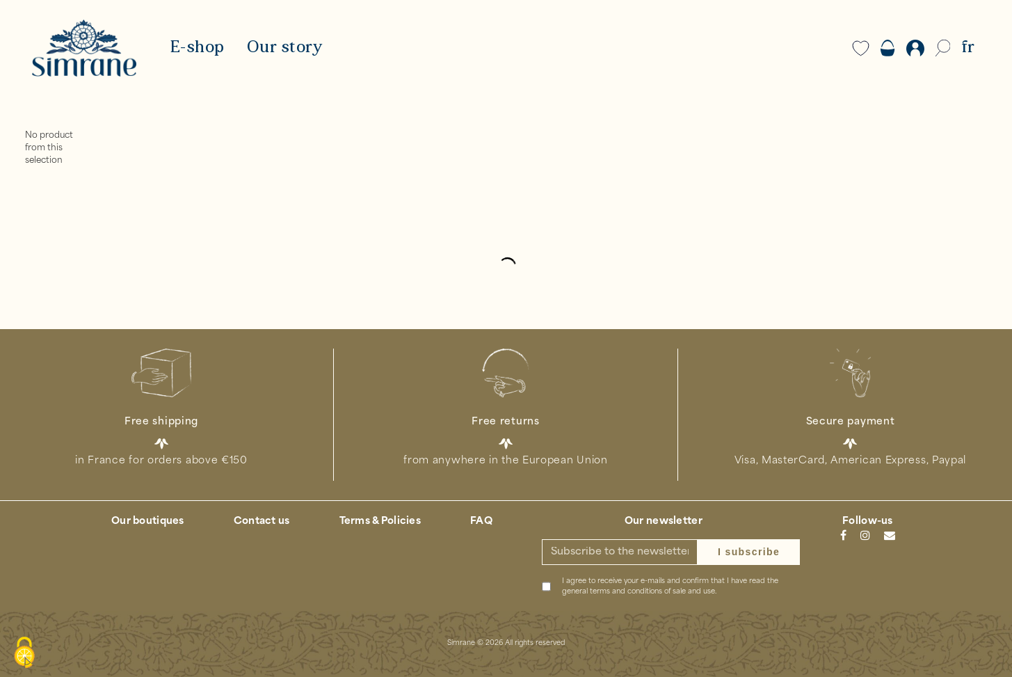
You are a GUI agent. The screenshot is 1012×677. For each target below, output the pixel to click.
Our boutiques (147, 521)
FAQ (481, 521)
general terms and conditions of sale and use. (639, 592)
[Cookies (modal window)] (24, 653)
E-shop (197, 48)
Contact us (262, 521)
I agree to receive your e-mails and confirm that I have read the (670, 587)
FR (967, 48)
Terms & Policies (380, 521)
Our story (285, 48)
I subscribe (749, 551)
